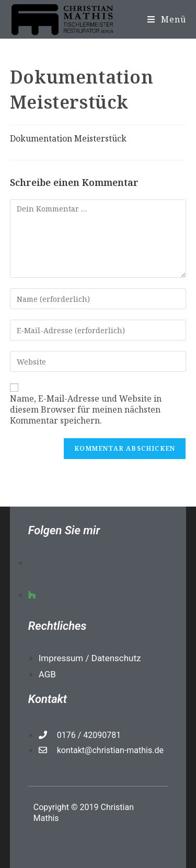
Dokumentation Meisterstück (68, 138)
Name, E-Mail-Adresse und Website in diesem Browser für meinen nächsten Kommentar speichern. (86, 409)
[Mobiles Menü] (166, 19)
